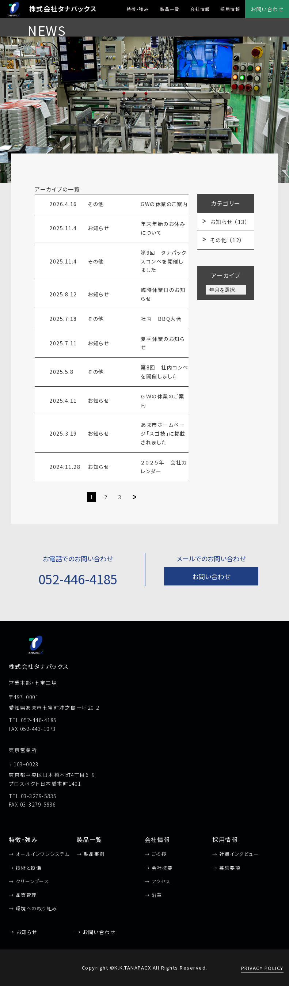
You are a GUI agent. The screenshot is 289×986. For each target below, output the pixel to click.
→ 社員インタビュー (235, 853)
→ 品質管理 (23, 894)
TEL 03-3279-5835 (33, 796)
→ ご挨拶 (156, 853)
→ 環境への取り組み (33, 908)
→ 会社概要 (159, 867)
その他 (226, 240)
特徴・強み (137, 9)
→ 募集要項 (226, 867)
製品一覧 (170, 9)
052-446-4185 (77, 578)
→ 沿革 (153, 894)
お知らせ (229, 221)
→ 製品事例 (91, 853)
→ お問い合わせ (95, 932)
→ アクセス (158, 881)
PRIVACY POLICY (262, 967)
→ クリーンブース (29, 881)
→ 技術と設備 (25, 867)
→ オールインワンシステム (39, 853)
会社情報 (200, 9)
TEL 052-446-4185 (33, 720)
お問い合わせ (267, 9)
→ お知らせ (23, 932)
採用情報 (230, 9)
